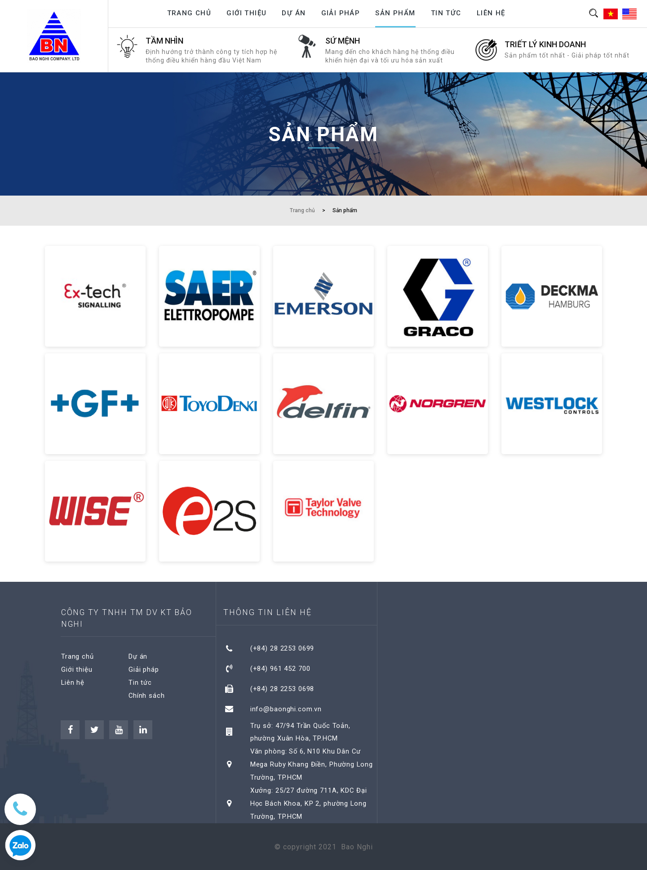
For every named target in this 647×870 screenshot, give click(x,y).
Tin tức (446, 13)
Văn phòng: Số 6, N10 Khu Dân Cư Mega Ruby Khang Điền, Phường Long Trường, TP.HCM (312, 761)
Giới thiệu (246, 13)
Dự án (294, 13)
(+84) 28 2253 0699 (282, 648)
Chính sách (147, 695)
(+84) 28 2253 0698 (282, 687)
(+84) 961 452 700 (280, 668)
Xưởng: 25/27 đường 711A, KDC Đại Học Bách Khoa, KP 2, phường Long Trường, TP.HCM (309, 800)
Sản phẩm (395, 13)
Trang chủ (189, 13)
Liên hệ (491, 13)
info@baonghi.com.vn (286, 707)
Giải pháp (340, 13)
